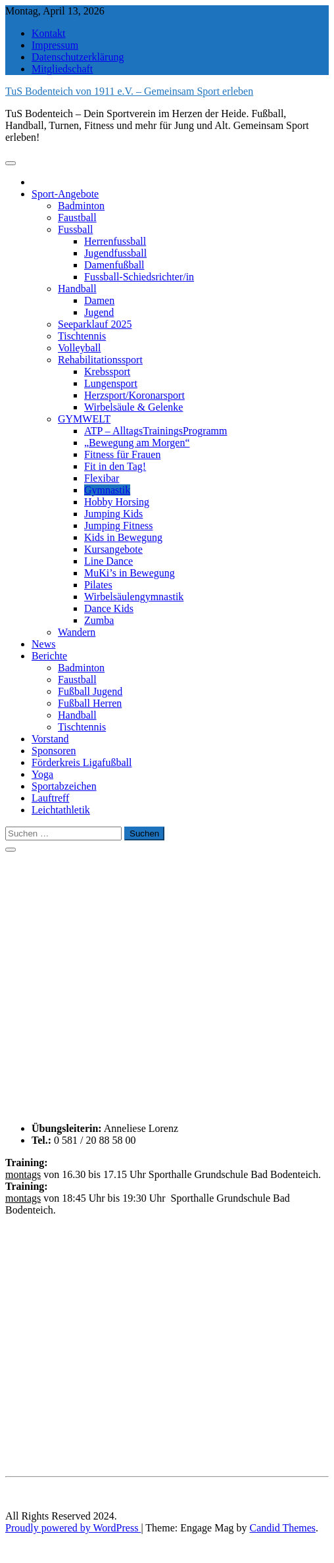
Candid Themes (283, 1527)
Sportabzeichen (64, 786)
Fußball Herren (90, 703)
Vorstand (50, 738)
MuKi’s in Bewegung (129, 572)
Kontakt (49, 33)
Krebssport (107, 371)
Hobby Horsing (116, 501)
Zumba (99, 620)
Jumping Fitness (118, 525)
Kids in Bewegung (123, 537)
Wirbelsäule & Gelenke (133, 407)
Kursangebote (113, 549)
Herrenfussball (115, 241)
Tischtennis (82, 336)
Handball (77, 288)
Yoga (42, 774)
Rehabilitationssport (100, 359)
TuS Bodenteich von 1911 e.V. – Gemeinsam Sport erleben (129, 91)
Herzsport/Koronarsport (134, 395)
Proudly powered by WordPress (73, 1527)
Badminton (81, 205)
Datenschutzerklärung (78, 57)
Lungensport (110, 383)
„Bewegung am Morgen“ (137, 442)
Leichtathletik (61, 809)
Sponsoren (54, 750)
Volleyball (79, 347)
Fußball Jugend (90, 691)
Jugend (99, 312)
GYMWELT (84, 418)
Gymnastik (107, 490)
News (43, 644)
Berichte (49, 655)
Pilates (98, 584)
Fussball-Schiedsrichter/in (139, 276)
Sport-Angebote (65, 193)
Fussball (75, 229)
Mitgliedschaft (62, 68)
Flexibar (101, 478)
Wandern (76, 632)
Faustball (77, 217)
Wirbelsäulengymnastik (133, 596)
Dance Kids (108, 608)
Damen (99, 300)
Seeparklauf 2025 (94, 324)
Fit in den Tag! (115, 466)
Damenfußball (114, 264)
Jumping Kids (113, 513)
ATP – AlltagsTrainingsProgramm (155, 430)
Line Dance (108, 561)
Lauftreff (50, 798)
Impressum (55, 45)
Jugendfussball (115, 253)
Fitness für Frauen (122, 454)
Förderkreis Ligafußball (81, 762)
